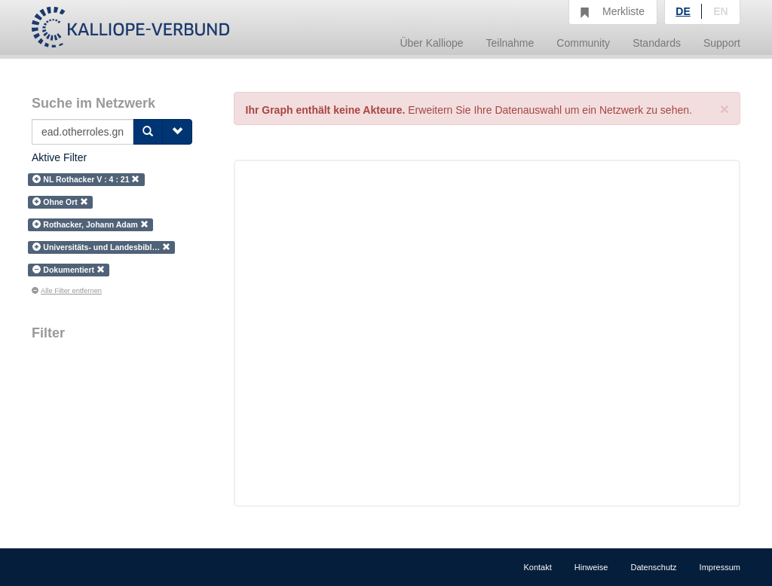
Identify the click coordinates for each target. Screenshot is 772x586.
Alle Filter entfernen (67, 291)
